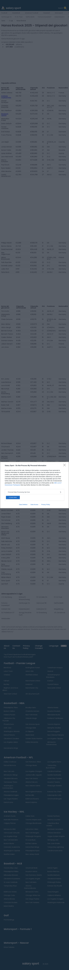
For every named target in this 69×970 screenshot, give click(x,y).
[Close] (65, 466)
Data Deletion (23, 504)
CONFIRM (13, 497)
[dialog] (34, 485)
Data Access (34, 504)
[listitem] (34, 492)
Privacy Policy (45, 504)
